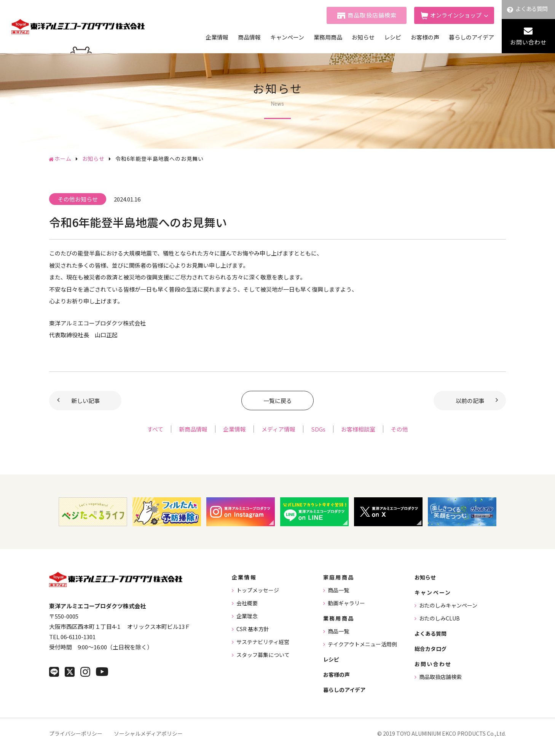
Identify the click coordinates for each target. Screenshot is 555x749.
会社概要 (247, 603)
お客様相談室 (358, 429)
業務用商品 (328, 37)
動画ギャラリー (346, 603)
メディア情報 (278, 429)
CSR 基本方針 (252, 629)
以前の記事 (470, 401)
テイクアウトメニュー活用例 (362, 644)
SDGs (318, 429)
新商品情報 (193, 429)
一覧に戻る (277, 401)
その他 (399, 429)
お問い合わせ (528, 42)
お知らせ (363, 37)
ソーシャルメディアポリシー (148, 733)
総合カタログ (431, 648)
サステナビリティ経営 (262, 642)
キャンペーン (287, 37)
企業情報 (217, 37)
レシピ (392, 37)
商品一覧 (338, 590)
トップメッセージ (257, 590)
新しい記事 (85, 401)
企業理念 (247, 616)
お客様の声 (425, 37)
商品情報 (249, 37)
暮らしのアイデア (471, 37)
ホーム (63, 158)
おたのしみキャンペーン (448, 605)
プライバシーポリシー (75, 733)
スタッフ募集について (263, 655)
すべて (155, 429)
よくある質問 (531, 9)
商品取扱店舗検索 (372, 15)
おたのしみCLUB (439, 618)
